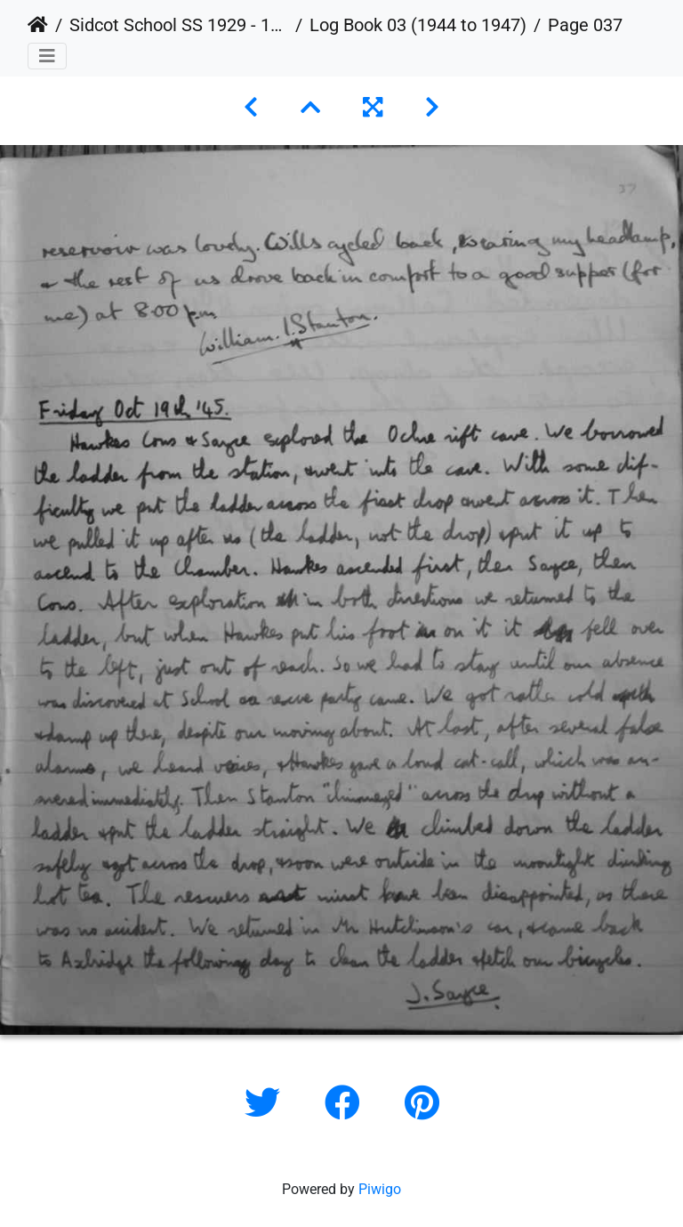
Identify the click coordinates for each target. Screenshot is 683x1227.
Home (38, 25)
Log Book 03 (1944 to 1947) (417, 25)
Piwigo (379, 1189)
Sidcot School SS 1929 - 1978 (178, 25)
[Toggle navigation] (47, 56)
